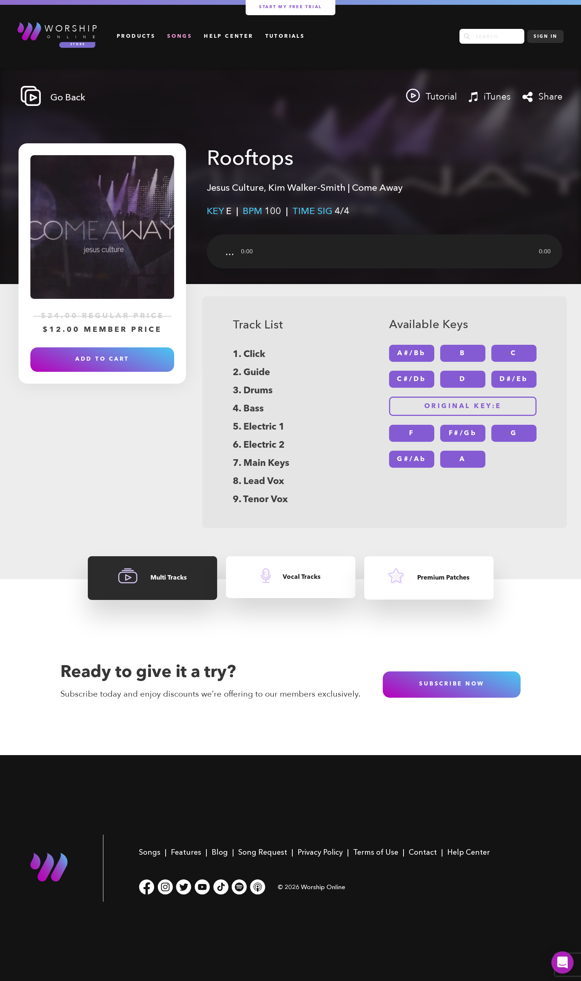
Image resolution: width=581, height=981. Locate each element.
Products (136, 36)
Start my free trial (290, 7)
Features (186, 852)
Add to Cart (102, 359)
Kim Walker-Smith (306, 187)
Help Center (228, 36)
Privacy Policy (320, 852)
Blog (220, 852)
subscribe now (451, 684)
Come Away (377, 187)
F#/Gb (463, 433)
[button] (562, 962)
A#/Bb (411, 353)
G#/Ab (411, 459)
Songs (179, 36)
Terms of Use (375, 852)
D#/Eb (513, 379)
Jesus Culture (235, 187)
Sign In (545, 36)
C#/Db (411, 379)
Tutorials (285, 36)
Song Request (262, 852)
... (229, 251)
